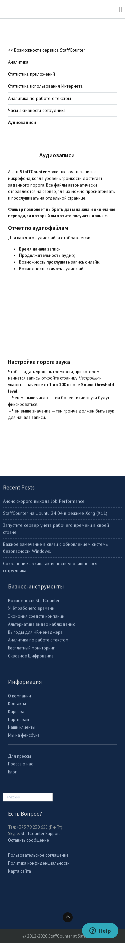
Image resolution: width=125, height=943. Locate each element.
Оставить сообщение (28, 840)
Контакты (17, 703)
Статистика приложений (31, 74)
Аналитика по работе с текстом (39, 98)
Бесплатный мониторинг (31, 648)
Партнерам (18, 719)
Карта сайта (19, 871)
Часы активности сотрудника (37, 110)
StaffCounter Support (40, 833)
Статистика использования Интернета (45, 86)
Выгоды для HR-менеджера (35, 632)
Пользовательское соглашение (38, 855)
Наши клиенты (21, 727)
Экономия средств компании (36, 616)
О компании (19, 696)
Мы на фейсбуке (24, 735)
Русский (13, 797)
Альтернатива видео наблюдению (42, 624)
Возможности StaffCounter (33, 600)
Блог (12, 772)
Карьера (16, 711)
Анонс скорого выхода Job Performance (44, 501)
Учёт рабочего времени (31, 608)
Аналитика (18, 62)
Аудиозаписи (22, 122)
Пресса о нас (20, 764)
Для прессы (19, 756)
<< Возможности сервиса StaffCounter (46, 50)
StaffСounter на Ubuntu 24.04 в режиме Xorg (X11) (55, 513)
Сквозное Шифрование (31, 656)
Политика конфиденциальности (39, 863)
